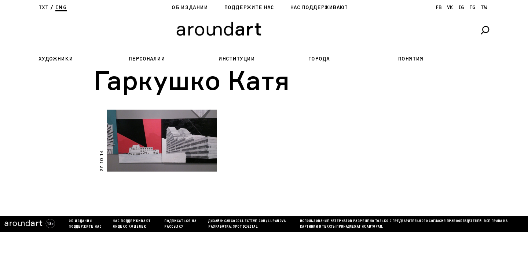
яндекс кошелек (129, 226)
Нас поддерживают (319, 7)
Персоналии (146, 59)
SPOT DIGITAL (245, 226)
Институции (236, 59)
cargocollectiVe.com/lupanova (255, 221)
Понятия (410, 59)
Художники (55, 59)
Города (319, 59)
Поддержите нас (249, 7)
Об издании (190, 7)
